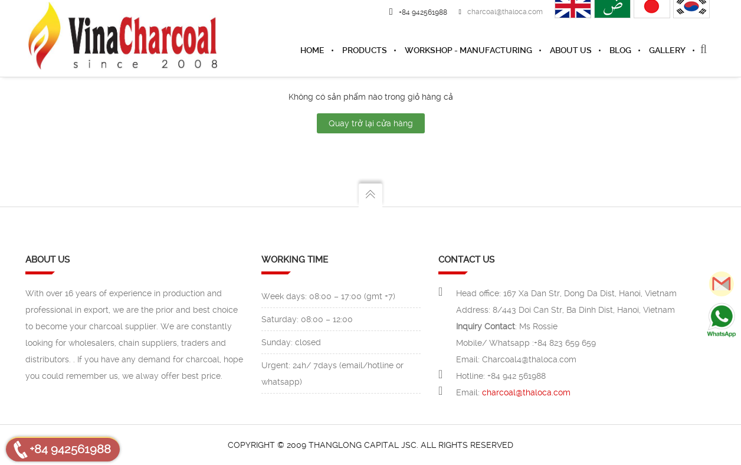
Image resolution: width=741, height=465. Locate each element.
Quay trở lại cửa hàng (371, 123)
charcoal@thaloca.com (501, 12)
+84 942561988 (70, 449)
